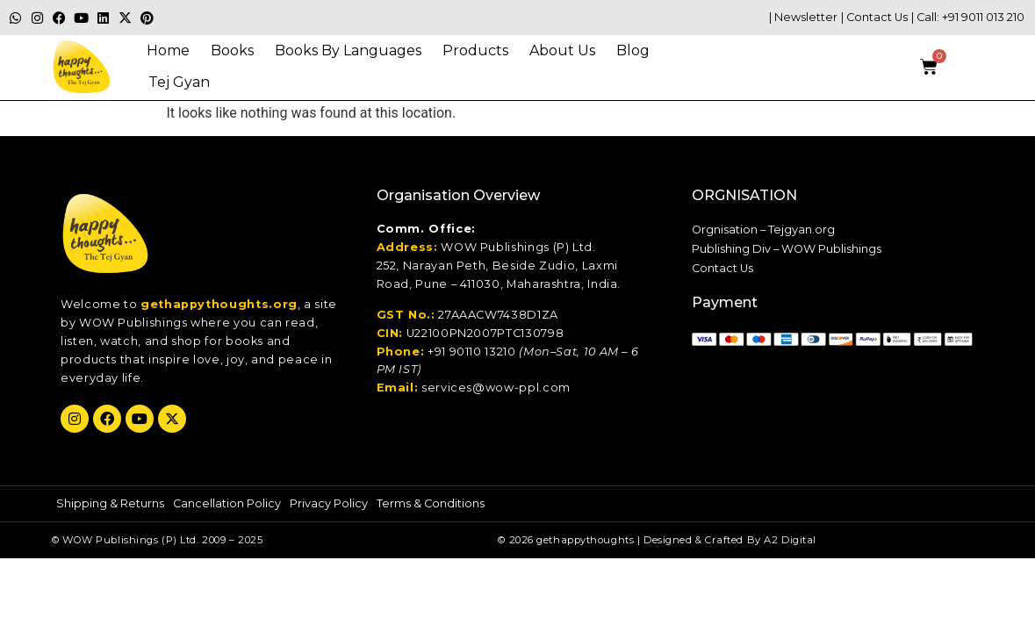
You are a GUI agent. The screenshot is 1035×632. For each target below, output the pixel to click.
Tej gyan (179, 82)
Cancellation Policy (227, 503)
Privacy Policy (329, 503)
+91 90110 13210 (472, 351)
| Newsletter (803, 17)
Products (475, 50)
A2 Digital (790, 540)
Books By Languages (348, 50)
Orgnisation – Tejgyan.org (763, 229)
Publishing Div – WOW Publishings (786, 248)
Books (232, 50)
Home (168, 50)
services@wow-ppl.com (496, 387)
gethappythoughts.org (219, 304)
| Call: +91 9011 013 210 (967, 17)
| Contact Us (874, 17)
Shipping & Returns (110, 503)
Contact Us (722, 268)
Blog (633, 50)
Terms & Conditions (431, 503)
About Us (562, 50)
